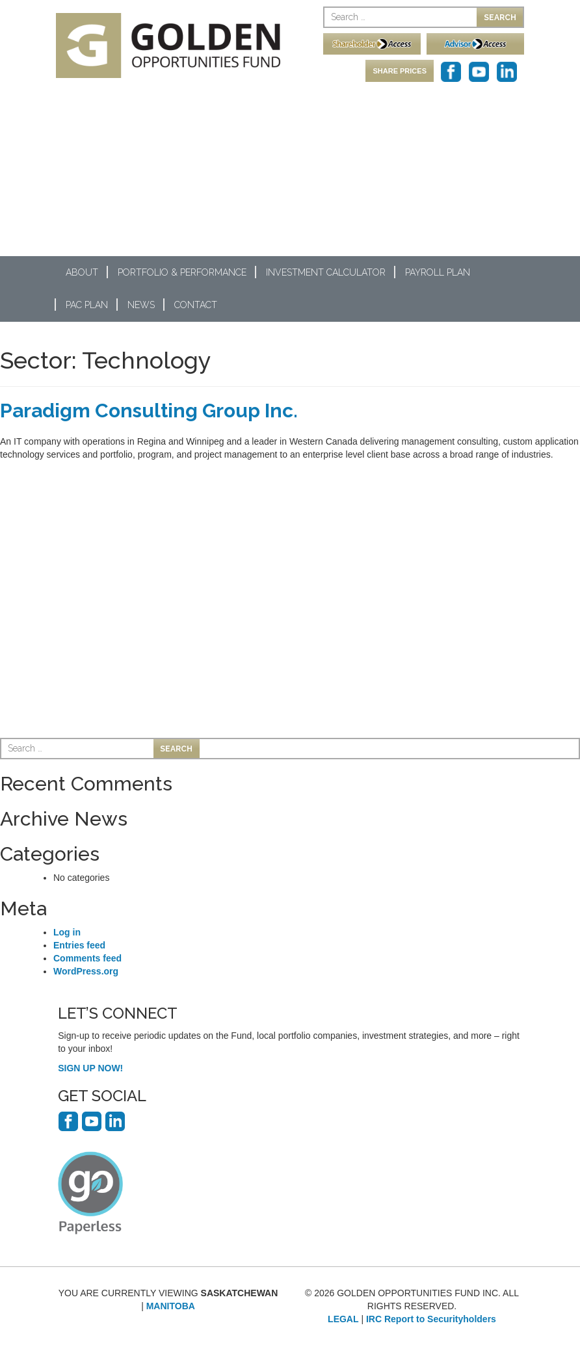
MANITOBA (170, 1306)
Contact (195, 305)
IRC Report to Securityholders (431, 1319)
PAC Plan (87, 305)
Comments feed (87, 958)
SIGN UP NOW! (90, 1068)
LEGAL (343, 1319)
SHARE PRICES (400, 71)
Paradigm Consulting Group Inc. (149, 410)
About (82, 272)
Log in (67, 932)
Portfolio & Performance (182, 272)
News (141, 305)
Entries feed (79, 945)
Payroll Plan (437, 272)
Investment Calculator (326, 272)
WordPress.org (85, 971)
